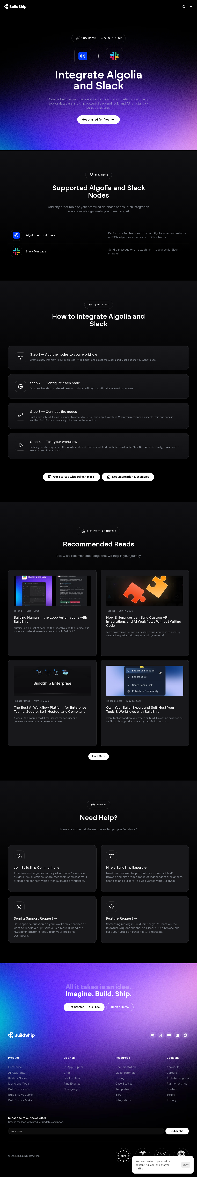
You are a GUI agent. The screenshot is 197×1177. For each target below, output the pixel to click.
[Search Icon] (184, 7)
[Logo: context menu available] (16, 7)
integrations (89, 38)
